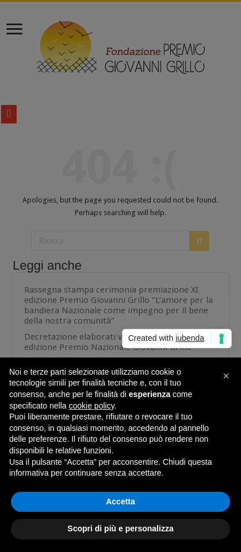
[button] (226, 376)
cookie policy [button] (91, 405)
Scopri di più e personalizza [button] (120, 528)
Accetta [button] (120, 501)
